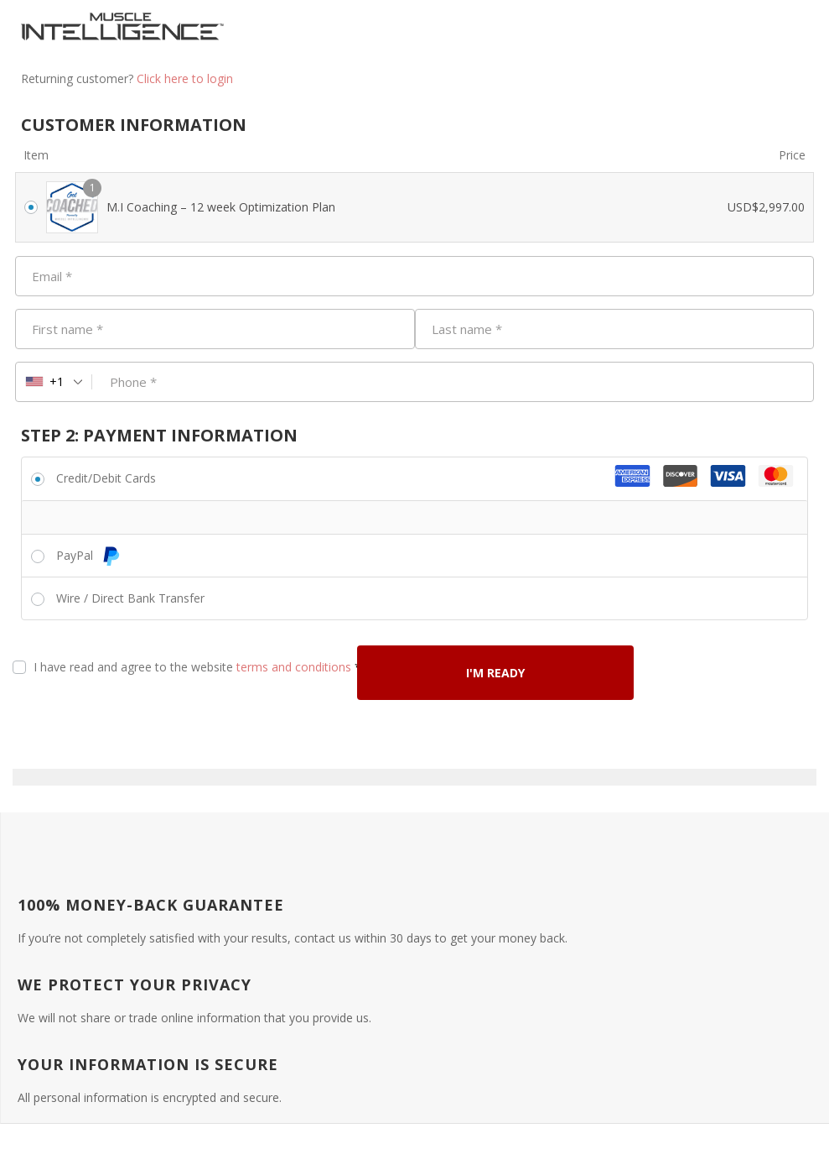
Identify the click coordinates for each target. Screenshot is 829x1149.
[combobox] (54, 382)
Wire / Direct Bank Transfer (130, 598)
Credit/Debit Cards (106, 478)
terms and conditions (293, 667)
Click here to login (185, 78)
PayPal (88, 555)
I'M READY (495, 673)
